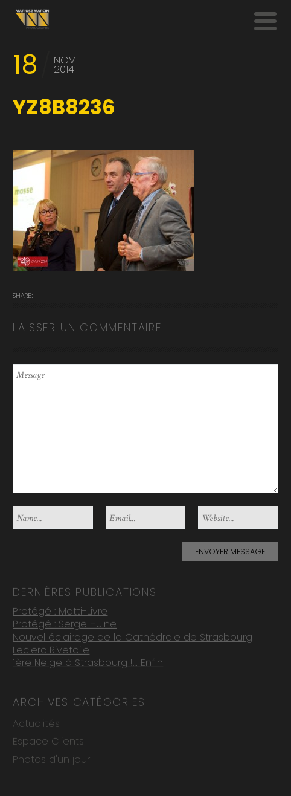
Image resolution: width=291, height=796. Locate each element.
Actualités (36, 723)
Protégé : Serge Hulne (65, 623)
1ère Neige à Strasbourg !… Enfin (88, 662)
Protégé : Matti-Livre (60, 610)
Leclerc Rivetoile (51, 649)
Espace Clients (48, 741)
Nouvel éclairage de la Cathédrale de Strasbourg (132, 636)
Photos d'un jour (51, 759)
